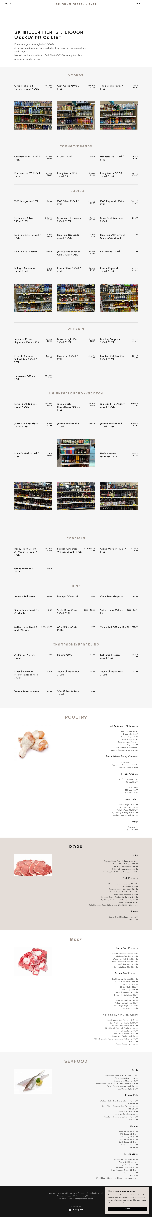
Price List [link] (141, 4)
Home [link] (8, 4)
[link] (75, 4)
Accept (127, 1209)
